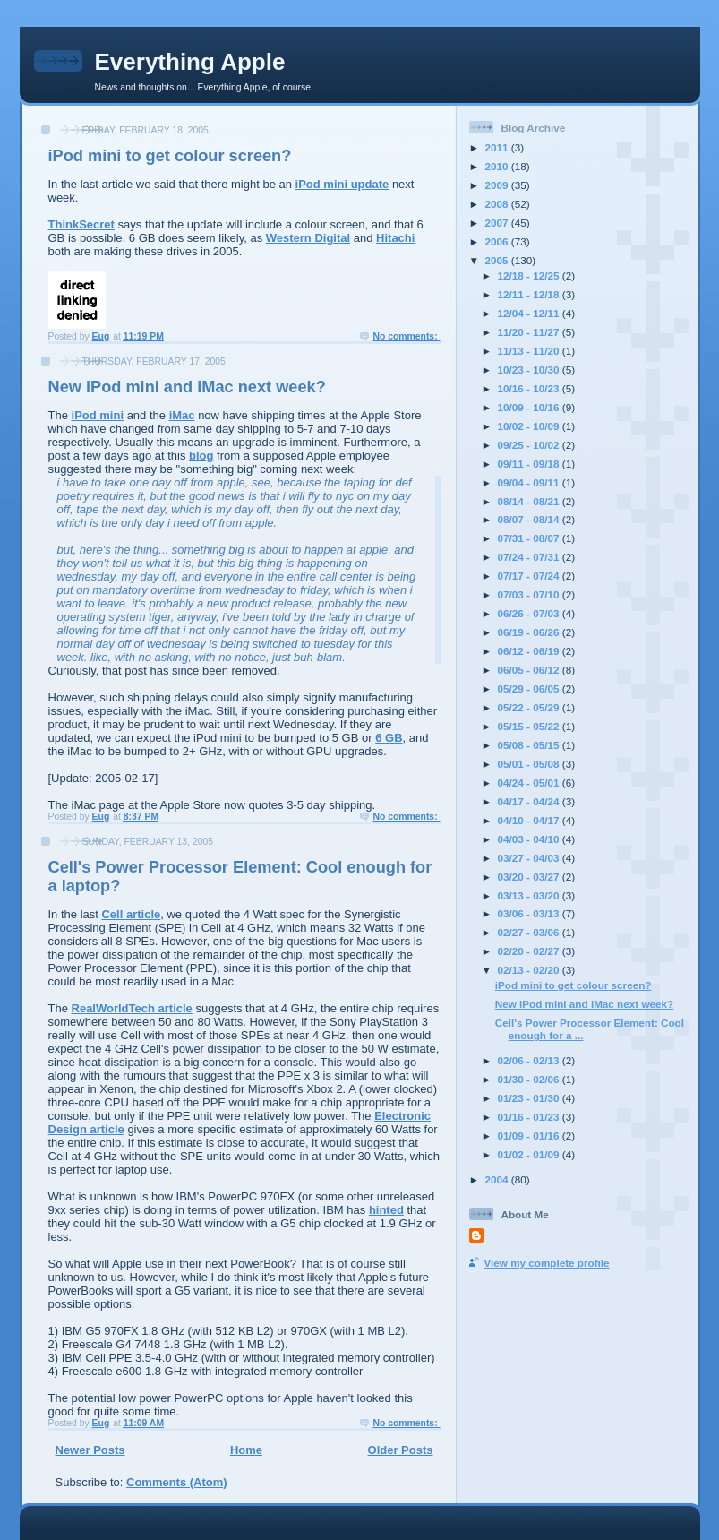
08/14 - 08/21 (530, 501)
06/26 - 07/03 (530, 613)
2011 (498, 147)
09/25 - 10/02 (530, 445)
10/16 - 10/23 (530, 388)
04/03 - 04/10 (530, 839)
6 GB (388, 737)
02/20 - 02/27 (530, 951)
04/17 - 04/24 (530, 801)
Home (246, 1450)
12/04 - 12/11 (530, 313)
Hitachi (395, 238)
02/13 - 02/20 (530, 970)
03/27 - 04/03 (530, 858)
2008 (498, 204)
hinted (386, 1210)
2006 (498, 241)
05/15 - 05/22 (530, 726)
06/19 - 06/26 (530, 632)
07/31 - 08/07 (530, 538)
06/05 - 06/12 (530, 669)
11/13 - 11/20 (530, 351)
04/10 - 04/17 (530, 820)
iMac (182, 415)
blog (201, 455)
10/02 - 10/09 (530, 426)
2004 (498, 1179)
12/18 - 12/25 (530, 275)
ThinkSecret (81, 224)
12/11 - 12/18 (530, 294)
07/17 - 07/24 (530, 575)
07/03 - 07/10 (530, 594)
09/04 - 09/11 (530, 482)
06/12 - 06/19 (530, 651)
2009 (498, 185)
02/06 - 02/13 (530, 1060)
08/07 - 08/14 (530, 519)
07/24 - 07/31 (530, 557)
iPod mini (98, 415)
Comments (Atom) (176, 1482)
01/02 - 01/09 (530, 1154)
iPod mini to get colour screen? (170, 156)
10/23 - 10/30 (530, 369)
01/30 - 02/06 (530, 1079)
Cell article (130, 914)
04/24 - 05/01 (530, 782)
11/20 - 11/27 (530, 332)
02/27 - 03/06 (530, 932)
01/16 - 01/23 (530, 1117)
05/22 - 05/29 (530, 707)
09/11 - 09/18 (530, 463)
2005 (498, 260)
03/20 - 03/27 (530, 876)
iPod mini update (342, 184)
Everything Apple (190, 61)
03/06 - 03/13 (530, 913)
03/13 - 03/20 (530, 895)
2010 (498, 166)
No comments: (406, 336)
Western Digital (308, 238)
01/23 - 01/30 (530, 1098)
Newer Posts (90, 1450)
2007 (498, 222)
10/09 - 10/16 (530, 407)
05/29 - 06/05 (530, 688)
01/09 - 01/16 (530, 1135)
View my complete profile (547, 1263)
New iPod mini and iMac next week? (187, 387)
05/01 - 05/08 (530, 764)
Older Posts (400, 1450)
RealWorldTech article (132, 1008)
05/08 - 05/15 (530, 745)
